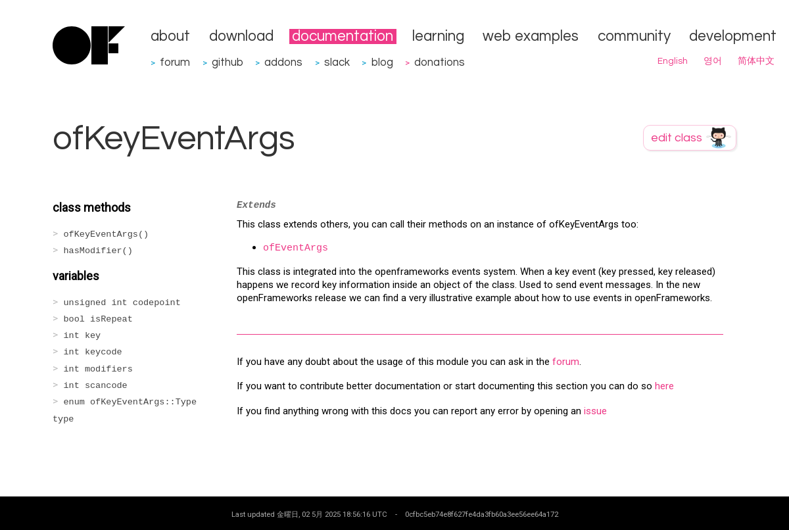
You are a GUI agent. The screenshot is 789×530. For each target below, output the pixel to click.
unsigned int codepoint (122, 303)
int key (82, 336)
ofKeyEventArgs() (106, 234)
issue (595, 411)
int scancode (96, 386)
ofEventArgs (295, 248)
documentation (342, 36)
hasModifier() (98, 251)
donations (439, 62)
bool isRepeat (98, 319)
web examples (531, 36)
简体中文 (756, 61)
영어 (713, 61)
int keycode (93, 352)
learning (438, 36)
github (227, 62)
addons (283, 62)
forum (175, 62)
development (733, 36)
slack (337, 62)
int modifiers (98, 369)
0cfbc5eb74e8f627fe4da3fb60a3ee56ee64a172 (481, 514)
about (170, 36)
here (664, 386)
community (634, 36)
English (673, 61)
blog (382, 62)
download (241, 36)
